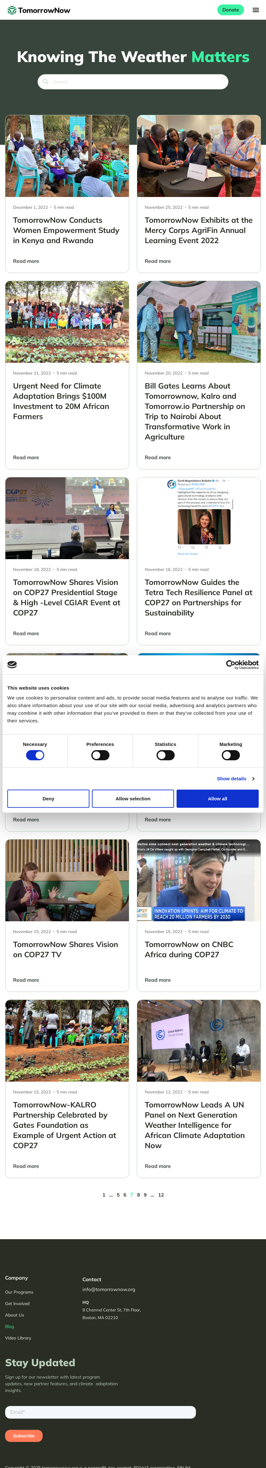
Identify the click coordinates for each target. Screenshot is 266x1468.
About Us (14, 1314)
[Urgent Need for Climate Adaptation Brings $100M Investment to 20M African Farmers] (67, 375)
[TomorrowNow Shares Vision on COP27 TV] (67, 915)
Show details (232, 778)
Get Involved (17, 1303)
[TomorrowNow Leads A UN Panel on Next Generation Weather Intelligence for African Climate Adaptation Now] (199, 1089)
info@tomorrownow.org (108, 1289)
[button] (255, 9)
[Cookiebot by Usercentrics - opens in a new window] (231, 665)
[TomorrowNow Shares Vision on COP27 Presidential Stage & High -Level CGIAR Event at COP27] (67, 561)
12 (161, 1195)
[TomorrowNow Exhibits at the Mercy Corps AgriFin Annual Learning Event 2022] (199, 194)
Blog (9, 1326)
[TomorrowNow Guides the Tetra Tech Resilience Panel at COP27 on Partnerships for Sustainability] (199, 561)
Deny (48, 798)
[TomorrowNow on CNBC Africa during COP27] (199, 915)
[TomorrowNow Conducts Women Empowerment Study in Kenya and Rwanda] (67, 194)
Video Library (18, 1337)
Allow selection (133, 798)
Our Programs (19, 1292)
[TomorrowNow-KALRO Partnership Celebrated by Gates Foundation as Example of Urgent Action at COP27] (67, 1089)
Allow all (217, 798)
